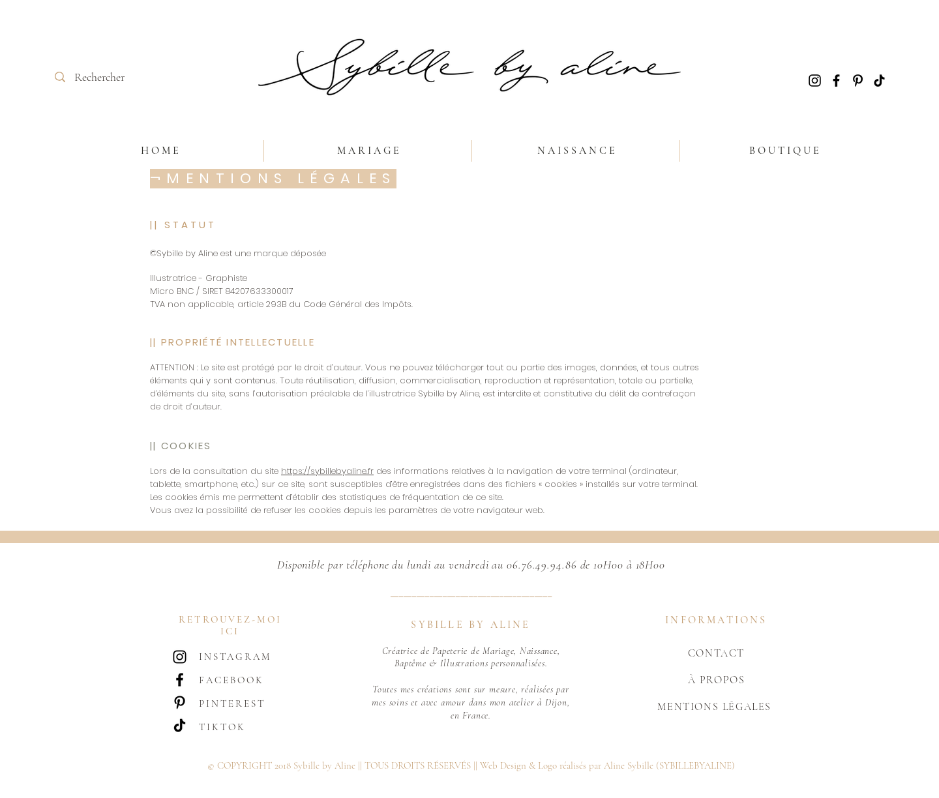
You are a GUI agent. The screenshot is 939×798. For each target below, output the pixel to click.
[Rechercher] (102, 77)
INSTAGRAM (235, 656)
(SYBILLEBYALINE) (695, 765)
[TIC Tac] (879, 80)
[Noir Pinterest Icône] (858, 80)
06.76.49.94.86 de (548, 564)
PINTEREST (232, 703)
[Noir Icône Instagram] (815, 80)
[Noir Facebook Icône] (836, 80)
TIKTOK (222, 727)
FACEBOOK (231, 680)
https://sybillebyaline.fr (327, 471)
